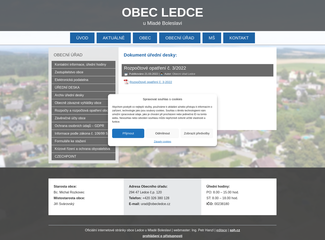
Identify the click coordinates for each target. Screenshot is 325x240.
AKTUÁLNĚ (114, 38)
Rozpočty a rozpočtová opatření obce (82, 110)
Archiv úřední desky (69, 95)
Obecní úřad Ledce (183, 73)
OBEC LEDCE (162, 12)
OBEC (145, 38)
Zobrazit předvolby (197, 133)
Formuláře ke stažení (70, 141)
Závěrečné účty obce (70, 118)
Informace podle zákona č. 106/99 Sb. (83, 133)
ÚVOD (82, 38)
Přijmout (128, 133)
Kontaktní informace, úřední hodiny (80, 64)
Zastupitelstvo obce (69, 72)
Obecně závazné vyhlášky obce (78, 103)
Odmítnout (162, 133)
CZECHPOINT (65, 156)
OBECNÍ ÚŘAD (179, 38)
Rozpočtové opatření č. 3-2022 (151, 82)
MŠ (212, 38)
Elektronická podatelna (71, 80)
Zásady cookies (162, 141)
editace (221, 230)
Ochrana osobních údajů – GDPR (79, 126)
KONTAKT (239, 38)
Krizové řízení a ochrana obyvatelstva (82, 149)
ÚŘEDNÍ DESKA (67, 87)
